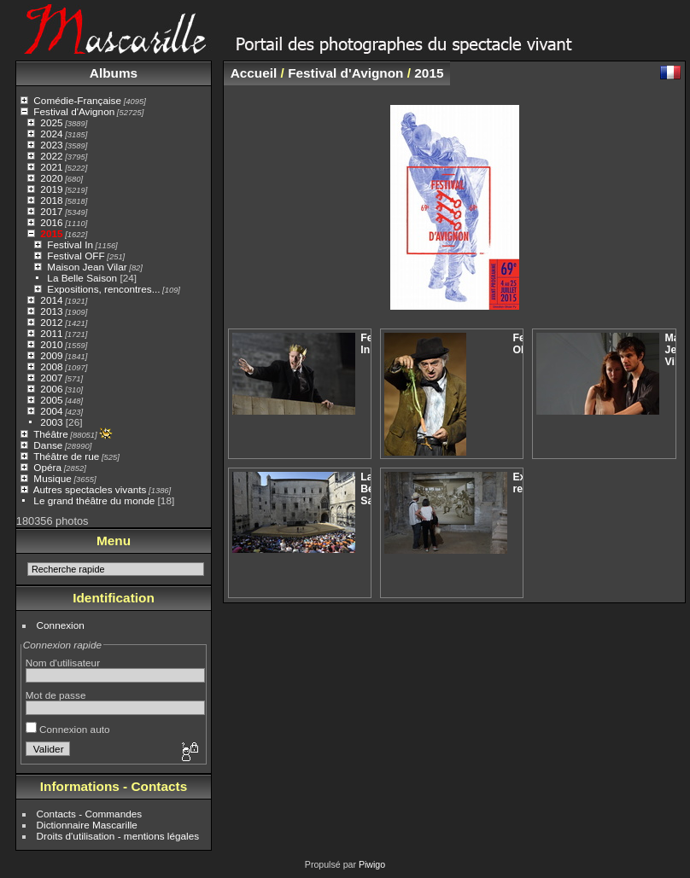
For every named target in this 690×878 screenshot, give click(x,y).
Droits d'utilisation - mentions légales (118, 835)
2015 (51, 233)
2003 (51, 421)
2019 (51, 189)
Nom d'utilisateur (63, 662)
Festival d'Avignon (73, 111)
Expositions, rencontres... (103, 288)
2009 (51, 355)
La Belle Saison (82, 277)
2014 (51, 299)
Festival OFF (75, 255)
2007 (51, 377)
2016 (51, 222)
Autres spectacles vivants (90, 489)
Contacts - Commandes (90, 813)
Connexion (61, 625)
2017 (51, 211)
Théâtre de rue (66, 456)
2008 (51, 366)
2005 (51, 399)
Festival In (70, 244)
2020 (51, 177)
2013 (51, 311)
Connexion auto (68, 729)
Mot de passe (56, 695)
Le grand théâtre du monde (94, 500)
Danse (47, 445)
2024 (51, 133)
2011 (51, 333)
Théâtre (50, 433)
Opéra (47, 467)
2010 (51, 344)
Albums (113, 73)
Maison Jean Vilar (86, 266)
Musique (52, 478)
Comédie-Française (77, 100)
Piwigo (372, 864)
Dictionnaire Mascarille (87, 824)
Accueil (254, 73)
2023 (51, 144)
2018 (51, 200)
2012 (51, 322)
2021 (51, 166)
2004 (51, 410)
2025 (51, 122)
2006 (51, 388)
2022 (51, 155)
